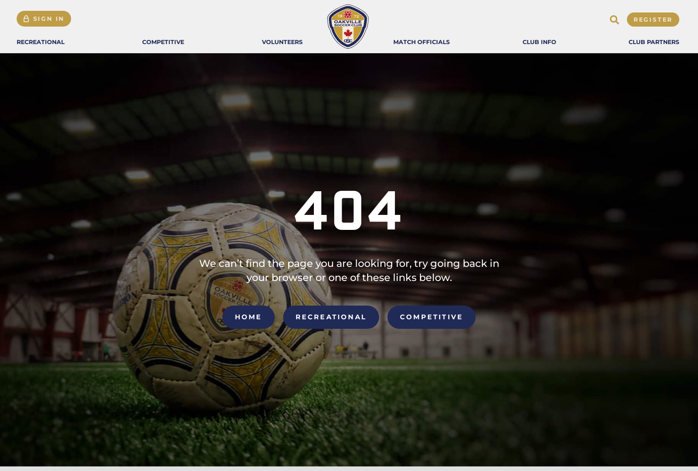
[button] (40, 42)
